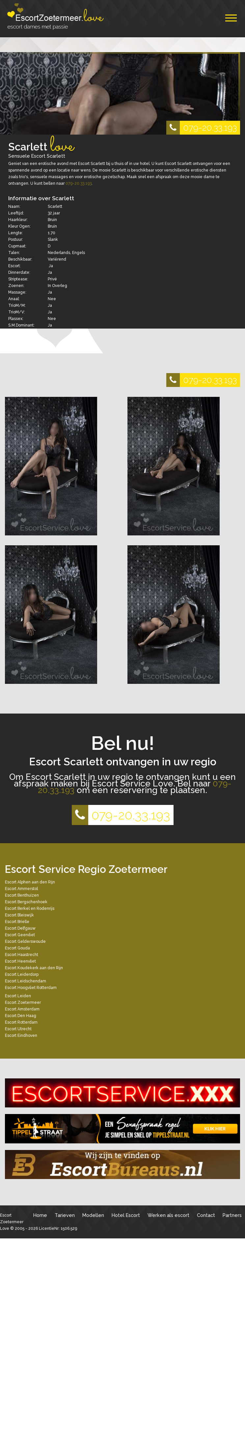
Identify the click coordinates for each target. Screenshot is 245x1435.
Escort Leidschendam (25, 981)
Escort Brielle (17, 921)
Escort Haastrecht (21, 954)
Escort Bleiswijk (19, 915)
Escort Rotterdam (21, 1022)
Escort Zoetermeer (23, 1002)
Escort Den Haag (20, 1015)
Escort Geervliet (20, 935)
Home (40, 1215)
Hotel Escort (126, 1215)
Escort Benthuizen (22, 895)
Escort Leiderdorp (22, 974)
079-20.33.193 (201, 128)
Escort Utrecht (18, 1029)
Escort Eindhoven (21, 1035)
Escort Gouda (17, 948)
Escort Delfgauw (20, 928)
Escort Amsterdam (22, 1009)
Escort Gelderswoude (25, 941)
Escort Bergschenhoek (26, 902)
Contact (206, 1215)
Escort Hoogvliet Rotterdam (31, 987)
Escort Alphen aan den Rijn (30, 882)
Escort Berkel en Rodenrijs (29, 908)
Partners (232, 1215)
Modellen (93, 1215)
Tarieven (65, 1215)
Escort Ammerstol (21, 888)
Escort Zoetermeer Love (11, 1222)
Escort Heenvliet (20, 961)
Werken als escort (168, 1215)
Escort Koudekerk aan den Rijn (34, 968)
